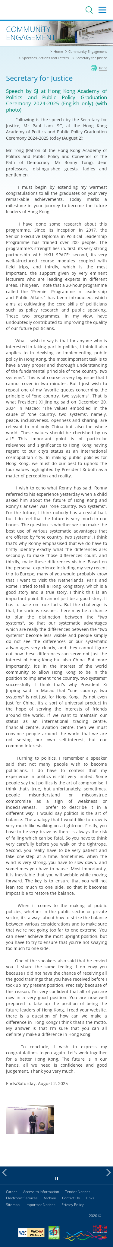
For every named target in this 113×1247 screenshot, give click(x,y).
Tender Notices (77, 1191)
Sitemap (13, 1204)
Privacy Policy (72, 1204)
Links (90, 1198)
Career (11, 1191)
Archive (50, 1198)
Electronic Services (22, 1198)
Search (89, 9)
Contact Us (71, 1198)
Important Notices (40, 1204)
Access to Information (41, 1191)
